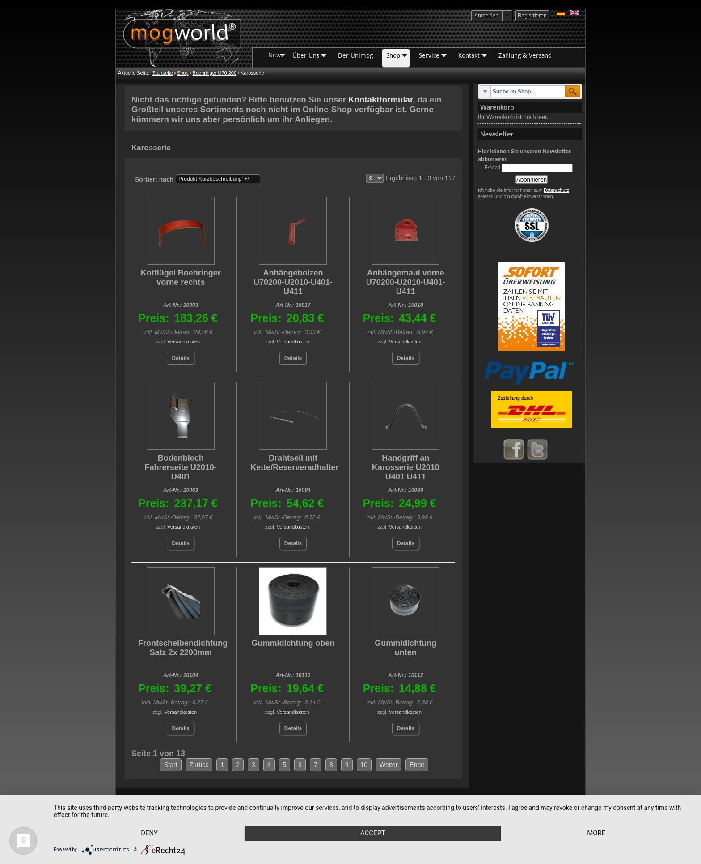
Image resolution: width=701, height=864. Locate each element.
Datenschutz (556, 190)
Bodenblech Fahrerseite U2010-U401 (181, 467)
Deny (149, 833)
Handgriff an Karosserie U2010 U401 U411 (405, 467)
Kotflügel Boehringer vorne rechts (181, 277)
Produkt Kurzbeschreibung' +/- (214, 179)
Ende (417, 764)
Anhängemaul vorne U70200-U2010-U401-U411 (405, 282)
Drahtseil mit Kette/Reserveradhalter (294, 462)
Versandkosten (183, 341)
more (596, 833)
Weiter (388, 764)
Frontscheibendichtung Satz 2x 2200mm (183, 648)
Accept (372, 833)
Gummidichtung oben (292, 643)
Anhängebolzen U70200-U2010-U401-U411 (293, 282)
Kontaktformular (380, 99)
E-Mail (492, 167)
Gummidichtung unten (405, 648)
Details (180, 358)
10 (364, 764)
